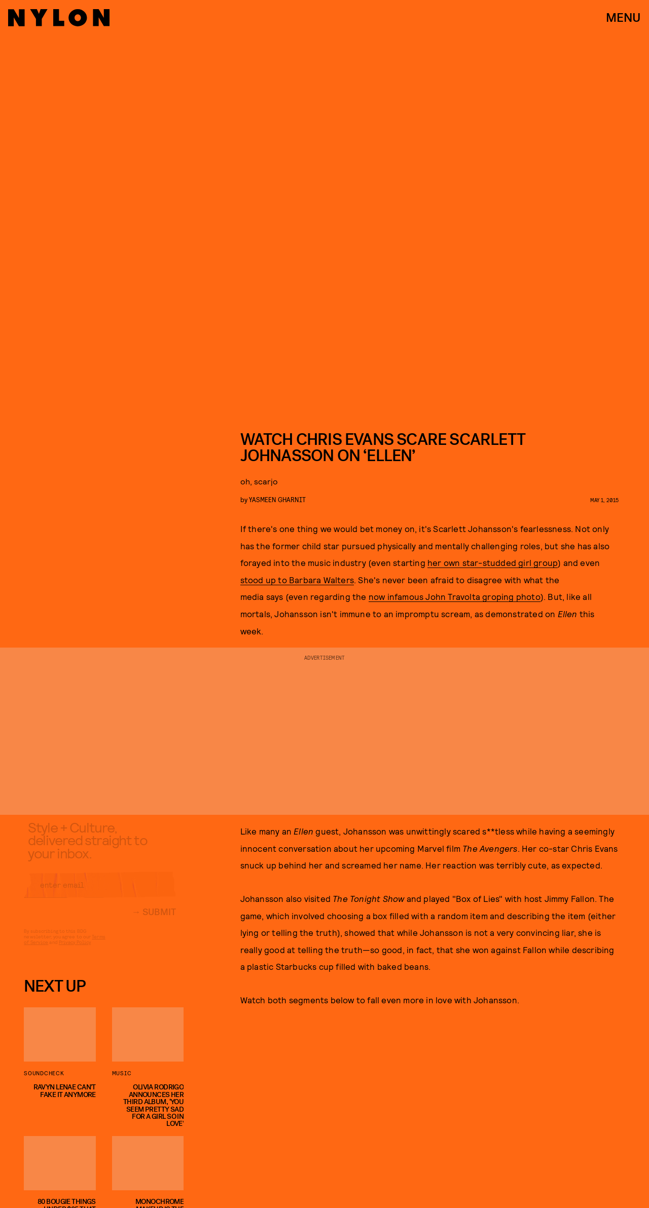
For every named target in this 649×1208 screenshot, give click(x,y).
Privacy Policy (75, 950)
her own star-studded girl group (492, 562)
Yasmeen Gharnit (277, 499)
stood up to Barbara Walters (297, 580)
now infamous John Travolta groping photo (454, 596)
